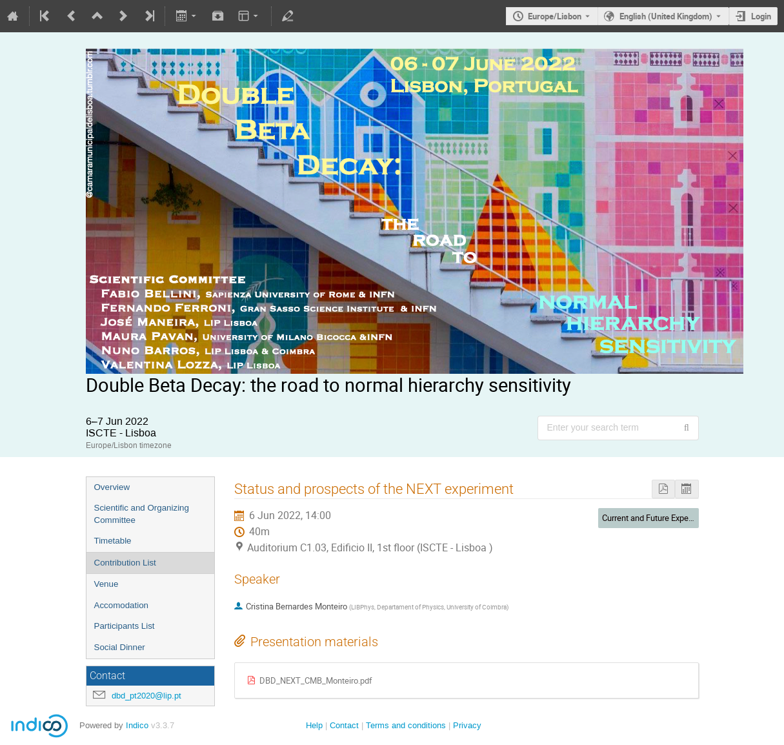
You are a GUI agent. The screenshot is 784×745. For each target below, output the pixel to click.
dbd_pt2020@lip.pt (146, 695)
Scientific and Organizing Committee (141, 514)
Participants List (124, 626)
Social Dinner (119, 647)
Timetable (113, 541)
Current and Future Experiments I (661, 518)
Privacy (467, 725)
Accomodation (121, 605)
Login (761, 16)
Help (314, 725)
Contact (344, 725)
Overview (112, 487)
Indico (137, 725)
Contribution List (125, 562)
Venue (106, 584)
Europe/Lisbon (554, 16)
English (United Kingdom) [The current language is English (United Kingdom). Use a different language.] (665, 16)
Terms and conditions (406, 725)
